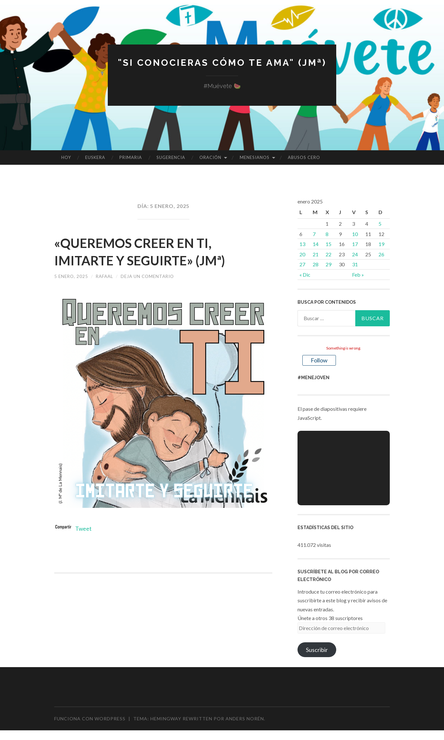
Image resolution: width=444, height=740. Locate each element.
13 (302, 244)
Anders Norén (245, 718)
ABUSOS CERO (304, 157)
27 (302, 264)
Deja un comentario (152, 276)
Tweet (83, 528)
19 (381, 244)
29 (328, 264)
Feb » (358, 274)
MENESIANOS (254, 157)
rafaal (106, 276)
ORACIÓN (210, 157)
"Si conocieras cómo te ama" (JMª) (222, 62)
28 (315, 264)
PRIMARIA (130, 157)
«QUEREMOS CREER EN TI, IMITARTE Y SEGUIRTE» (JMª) (150, 251)
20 (302, 254)
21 (315, 254)
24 (355, 254)
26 (381, 254)
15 (328, 244)
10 (355, 234)
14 (315, 244)
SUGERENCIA (170, 157)
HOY (66, 157)
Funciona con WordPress (90, 718)
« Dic (304, 274)
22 (328, 254)
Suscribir (317, 649)
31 (355, 264)
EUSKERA (95, 157)
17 (355, 244)
